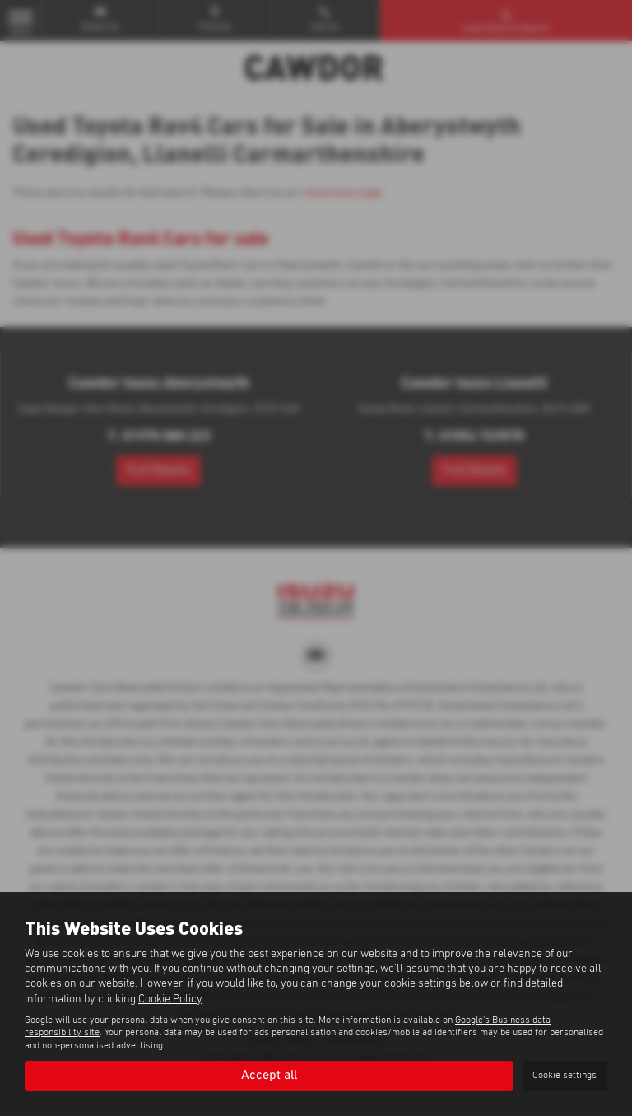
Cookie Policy (170, 999)
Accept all (269, 1075)
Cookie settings (564, 1076)
